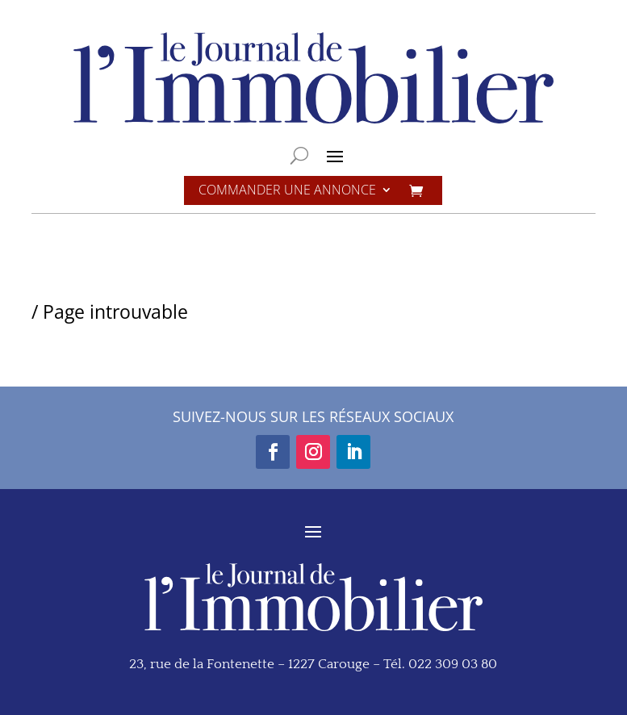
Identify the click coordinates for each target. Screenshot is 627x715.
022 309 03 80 (452, 664)
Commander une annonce (287, 191)
